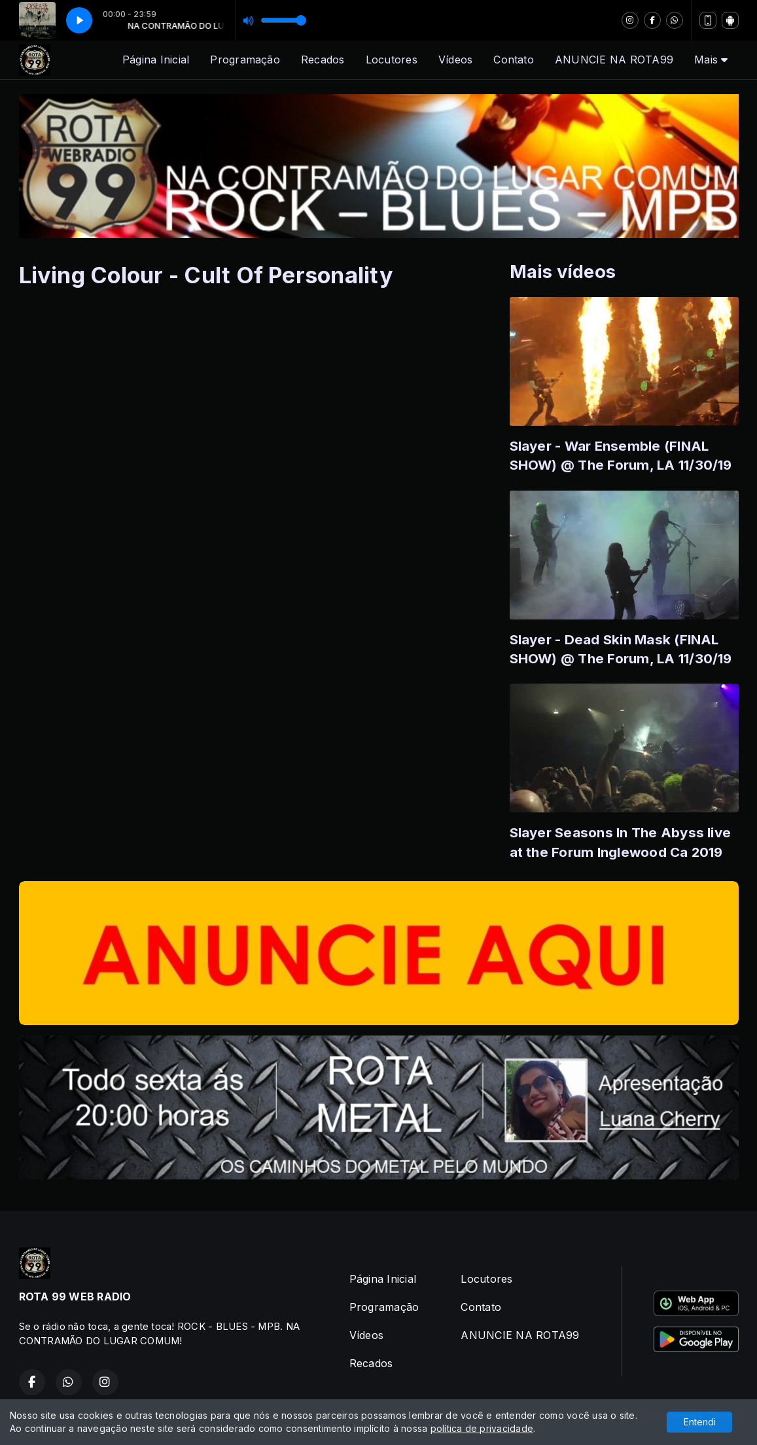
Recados (323, 59)
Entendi (700, 1421)
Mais (711, 59)
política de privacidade (482, 1428)
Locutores (391, 59)
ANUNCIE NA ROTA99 (614, 59)
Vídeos (455, 59)
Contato (513, 59)
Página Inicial (155, 59)
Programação (245, 59)
